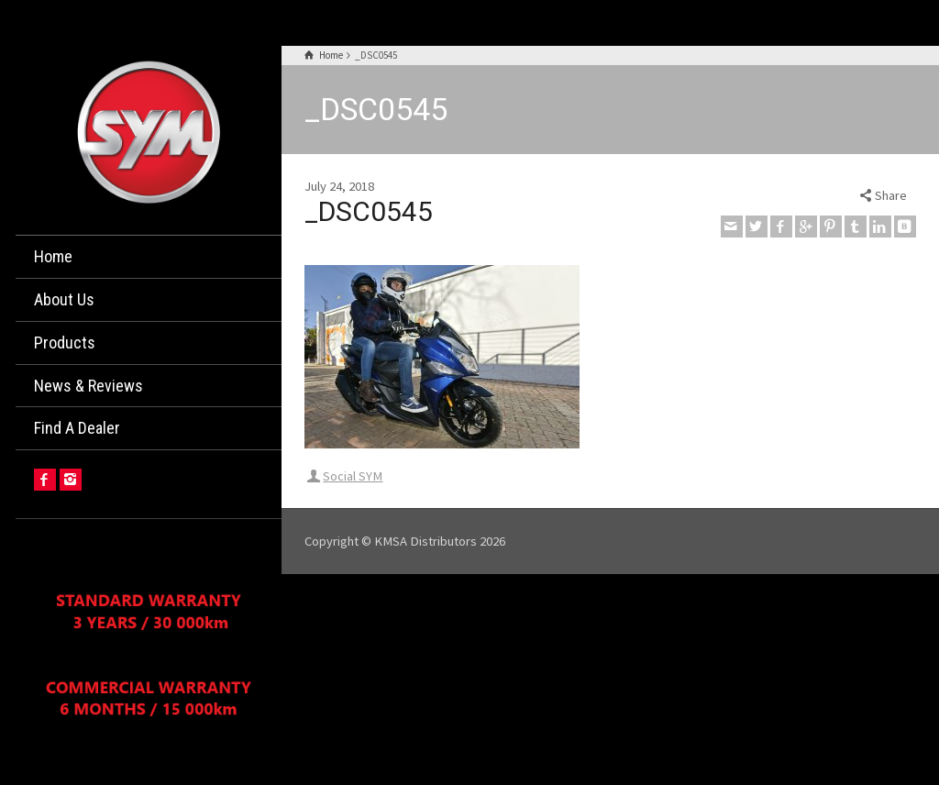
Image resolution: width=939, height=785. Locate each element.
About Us (64, 299)
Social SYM (352, 476)
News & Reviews (88, 385)
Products (64, 342)
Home (53, 256)
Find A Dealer (77, 427)
